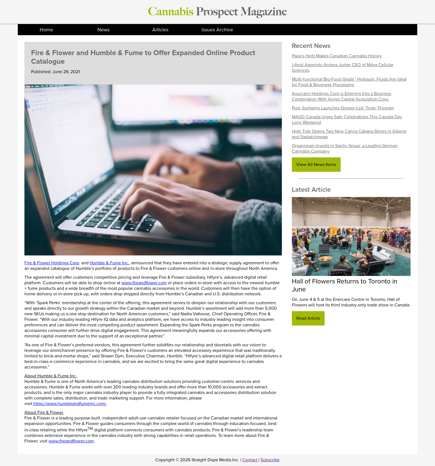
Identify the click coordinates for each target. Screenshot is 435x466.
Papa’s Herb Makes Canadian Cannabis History (337, 56)
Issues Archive (217, 30)
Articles (160, 30)
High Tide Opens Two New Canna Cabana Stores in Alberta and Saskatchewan (349, 134)
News (103, 30)
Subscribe (270, 460)
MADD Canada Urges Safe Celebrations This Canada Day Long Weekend (347, 119)
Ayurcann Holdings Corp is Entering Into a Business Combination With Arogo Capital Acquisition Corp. (341, 96)
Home (46, 30)
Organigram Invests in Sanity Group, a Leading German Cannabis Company (345, 148)
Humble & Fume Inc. (109, 263)
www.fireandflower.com (144, 283)
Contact (250, 460)
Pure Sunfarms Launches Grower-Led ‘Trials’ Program (343, 108)
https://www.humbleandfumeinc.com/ (69, 403)
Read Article (308, 318)
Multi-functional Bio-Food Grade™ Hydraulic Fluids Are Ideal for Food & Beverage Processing (349, 82)
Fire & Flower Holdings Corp (51, 263)
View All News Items (316, 164)
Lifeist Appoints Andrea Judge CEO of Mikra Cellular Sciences (342, 67)
